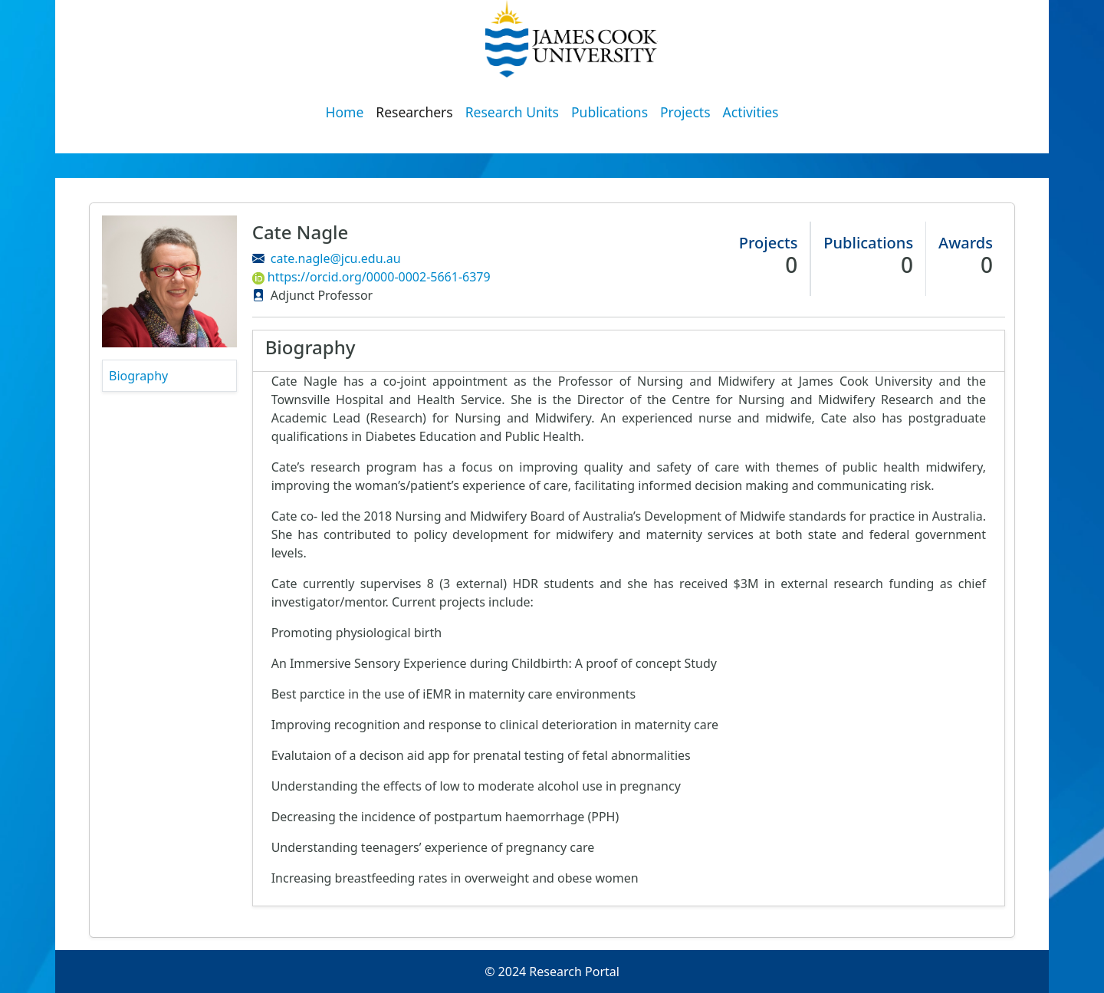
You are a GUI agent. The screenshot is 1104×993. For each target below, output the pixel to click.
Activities (751, 112)
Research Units (512, 112)
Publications (609, 112)
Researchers (414, 112)
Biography (138, 375)
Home (345, 112)
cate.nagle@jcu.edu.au (336, 258)
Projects (685, 112)
